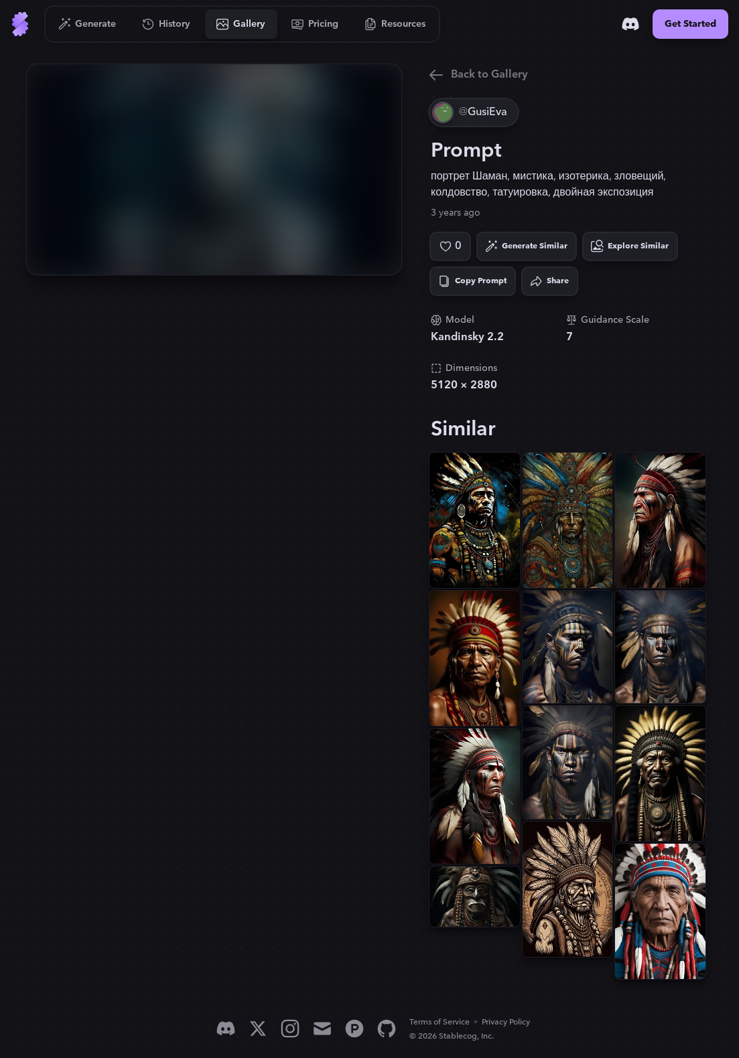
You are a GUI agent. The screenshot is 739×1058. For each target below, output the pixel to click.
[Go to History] (166, 24)
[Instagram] (290, 1028)
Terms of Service (439, 1022)
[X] (258, 1028)
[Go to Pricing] (315, 24)
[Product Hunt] (354, 1028)
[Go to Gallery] (241, 24)
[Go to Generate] (87, 24)
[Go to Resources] (395, 24)
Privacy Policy (506, 1022)
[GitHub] (387, 1028)
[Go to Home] (20, 24)
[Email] (322, 1028)
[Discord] (630, 24)
